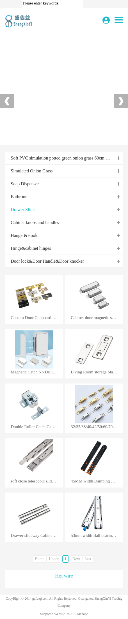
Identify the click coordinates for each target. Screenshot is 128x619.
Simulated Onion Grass (31, 170)
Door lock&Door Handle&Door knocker (47, 261)
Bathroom (20, 196)
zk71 (70, 614)
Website (59, 614)
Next (76, 559)
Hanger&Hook (24, 235)
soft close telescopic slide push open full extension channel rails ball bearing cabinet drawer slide (37, 481)
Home (39, 559)
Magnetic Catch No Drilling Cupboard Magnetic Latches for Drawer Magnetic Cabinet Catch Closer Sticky (37, 372)
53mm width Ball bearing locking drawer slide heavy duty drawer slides (97, 535)
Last (87, 559)
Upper (54, 559)
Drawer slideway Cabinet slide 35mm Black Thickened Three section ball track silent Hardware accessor (37, 535)
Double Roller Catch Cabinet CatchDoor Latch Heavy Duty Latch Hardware (37, 427)
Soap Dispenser (25, 183)
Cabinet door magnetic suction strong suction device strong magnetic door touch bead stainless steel (97, 318)
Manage (82, 614)
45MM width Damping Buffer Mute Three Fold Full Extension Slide (97, 481)
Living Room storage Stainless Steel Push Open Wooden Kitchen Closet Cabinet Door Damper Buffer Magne (97, 372)
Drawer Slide (23, 209)
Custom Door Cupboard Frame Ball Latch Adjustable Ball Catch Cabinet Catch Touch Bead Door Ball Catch (37, 318)
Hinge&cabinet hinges (31, 248)
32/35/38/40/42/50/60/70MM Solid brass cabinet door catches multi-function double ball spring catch (97, 427)
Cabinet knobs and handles (35, 222)
